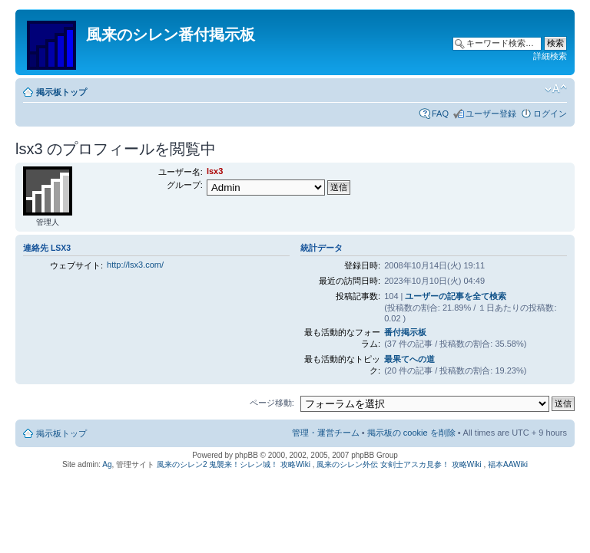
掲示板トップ (61, 92)
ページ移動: (272, 402)
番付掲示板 (405, 332)
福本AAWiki (508, 464)
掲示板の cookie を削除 (411, 432)
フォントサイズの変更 (556, 89)
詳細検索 (550, 56)
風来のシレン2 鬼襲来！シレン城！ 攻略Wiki (233, 464)
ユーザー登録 (491, 113)
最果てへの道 (409, 359)
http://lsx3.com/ (135, 264)
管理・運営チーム (326, 432)
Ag (106, 464)
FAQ (440, 113)
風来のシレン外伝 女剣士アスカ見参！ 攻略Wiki (399, 464)
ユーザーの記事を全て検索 (455, 296)
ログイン (550, 113)
